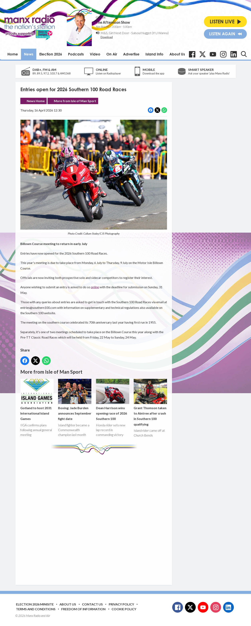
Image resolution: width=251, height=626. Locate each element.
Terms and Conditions (35, 609)
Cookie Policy (124, 609)
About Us (177, 54)
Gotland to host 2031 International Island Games (37, 400)
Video (95, 54)
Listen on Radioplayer (108, 73)
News (28, 54)
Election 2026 (50, 54)
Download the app (153, 73)
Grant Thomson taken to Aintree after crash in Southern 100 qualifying (150, 402)
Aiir (48, 615)
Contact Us (92, 604)
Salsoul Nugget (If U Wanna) (150, 33)
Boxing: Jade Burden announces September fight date (74, 400)
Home (12, 54)
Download (107, 37)
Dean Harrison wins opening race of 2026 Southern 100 (112, 400)
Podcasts (76, 54)
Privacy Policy (121, 604)
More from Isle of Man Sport (75, 101)
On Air (111, 54)
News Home (36, 101)
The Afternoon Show (113, 22)
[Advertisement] (95, 517)
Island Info (154, 54)
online (95, 287)
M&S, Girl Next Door (115, 33)
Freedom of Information (83, 609)
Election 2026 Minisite (35, 604)
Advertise (131, 54)
